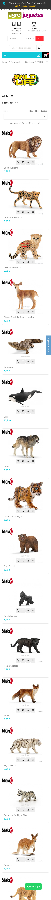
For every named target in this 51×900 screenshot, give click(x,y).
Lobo (6, 466)
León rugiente (11, 168)
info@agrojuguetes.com (37, 31)
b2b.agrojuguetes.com (25, 6)
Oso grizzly (10, 566)
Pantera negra (11, 666)
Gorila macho (10, 616)
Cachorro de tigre (13, 516)
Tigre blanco (10, 765)
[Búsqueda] (23, 47)
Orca (6, 417)
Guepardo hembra (13, 217)
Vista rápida (32, 162)
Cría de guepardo (12, 267)
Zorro (6, 715)
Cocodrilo (9, 367)
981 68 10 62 (16, 31)
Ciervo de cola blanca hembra (19, 317)
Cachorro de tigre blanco (16, 815)
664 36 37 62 (17, 33)
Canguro (8, 865)
